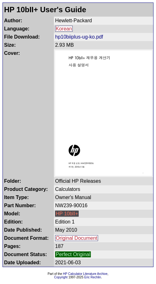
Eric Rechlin (92, 277)
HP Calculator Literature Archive (85, 274)
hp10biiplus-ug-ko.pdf (79, 36)
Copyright (61, 277)
